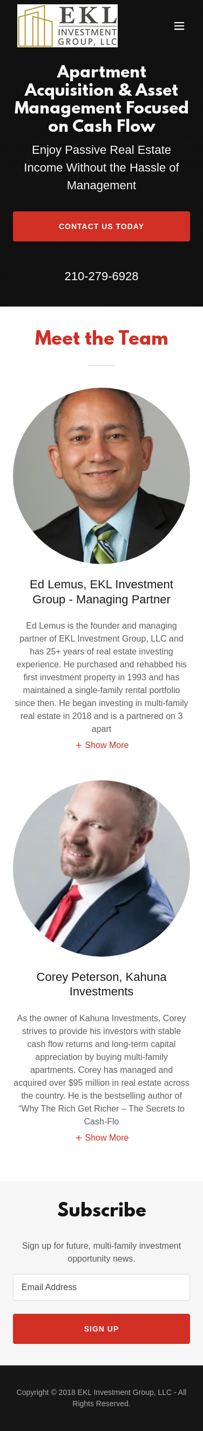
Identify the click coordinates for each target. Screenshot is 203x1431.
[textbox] (101, 1287)
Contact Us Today (101, 226)
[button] (179, 26)
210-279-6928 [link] (101, 276)
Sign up (101, 1329)
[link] (67, 25)
